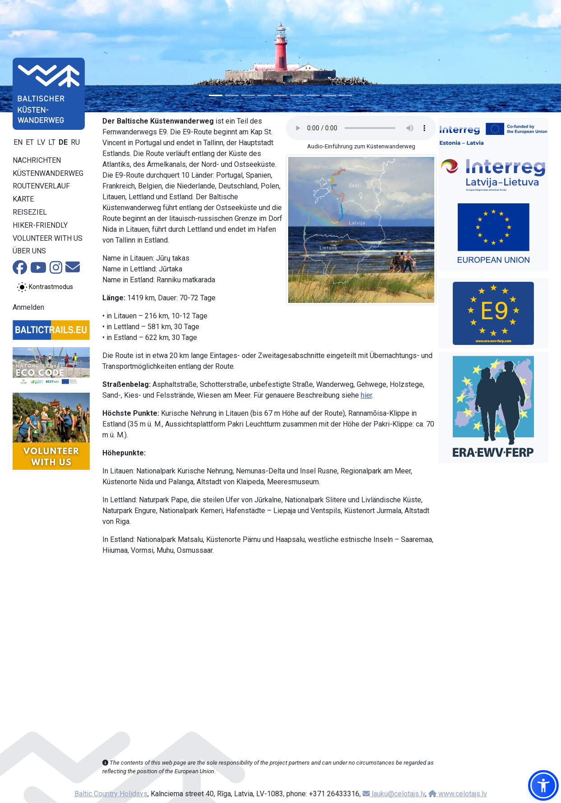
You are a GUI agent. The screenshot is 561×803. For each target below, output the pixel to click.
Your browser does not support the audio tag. (361, 128)
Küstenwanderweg (48, 173)
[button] (543, 785)
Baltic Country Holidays (110, 793)
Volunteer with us (48, 238)
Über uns (29, 251)
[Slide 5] (280, 95)
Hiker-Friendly (40, 225)
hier (366, 395)
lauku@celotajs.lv (394, 793)
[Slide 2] (232, 95)
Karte (23, 199)
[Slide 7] (313, 95)
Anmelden (28, 307)
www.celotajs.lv (457, 793)
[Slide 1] (215, 95)
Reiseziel (30, 212)
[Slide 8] (329, 95)
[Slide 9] (345, 95)
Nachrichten (37, 160)
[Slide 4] (264, 95)
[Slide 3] (248, 95)
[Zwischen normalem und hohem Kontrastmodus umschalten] (45, 287)
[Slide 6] (296, 95)
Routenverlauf (41, 186)
